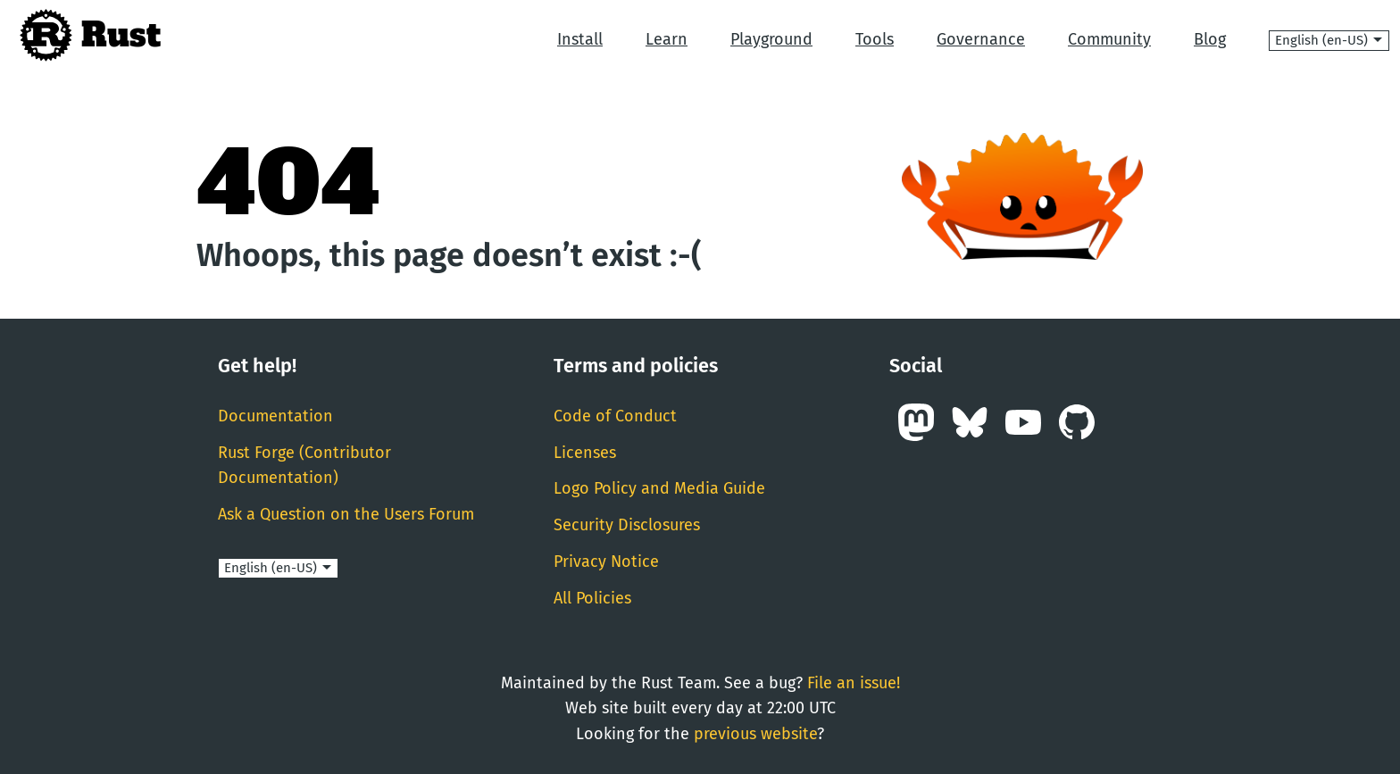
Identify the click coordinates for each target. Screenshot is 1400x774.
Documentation (275, 416)
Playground (771, 39)
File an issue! (853, 683)
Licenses (585, 452)
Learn (667, 39)
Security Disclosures (627, 525)
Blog (1210, 39)
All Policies (592, 598)
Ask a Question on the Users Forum (346, 514)
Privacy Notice (606, 561)
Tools (874, 39)
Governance (981, 39)
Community (1109, 39)
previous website (755, 734)
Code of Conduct (615, 416)
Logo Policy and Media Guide (659, 488)
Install (580, 39)
